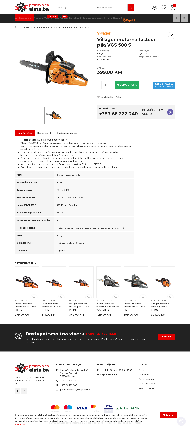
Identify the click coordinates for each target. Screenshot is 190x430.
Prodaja (68, 17)
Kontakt (127, 19)
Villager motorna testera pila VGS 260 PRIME (161, 306)
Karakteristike (24, 132)
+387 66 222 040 (104, 333)
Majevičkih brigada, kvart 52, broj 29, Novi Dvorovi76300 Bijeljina (76, 373)
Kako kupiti (81, 19)
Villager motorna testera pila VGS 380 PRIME (25, 306)
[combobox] (111, 7)
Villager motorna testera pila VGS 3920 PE (135, 306)
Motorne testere (42, 27)
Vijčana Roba (55, 17)
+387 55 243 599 (68, 380)
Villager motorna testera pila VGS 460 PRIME (52, 306)
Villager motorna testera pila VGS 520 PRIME (80, 306)
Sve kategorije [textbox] (104, 7)
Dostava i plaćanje (99, 19)
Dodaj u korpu (128, 84)
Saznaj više (20, 424)
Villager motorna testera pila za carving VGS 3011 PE (107, 306)
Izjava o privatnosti (147, 388)
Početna (40, 19)
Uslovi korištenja (146, 383)
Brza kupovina (154, 84)
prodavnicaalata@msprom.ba (75, 389)
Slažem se (166, 416)
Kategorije (23, 19)
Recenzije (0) (44, 132)
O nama (116, 19)
